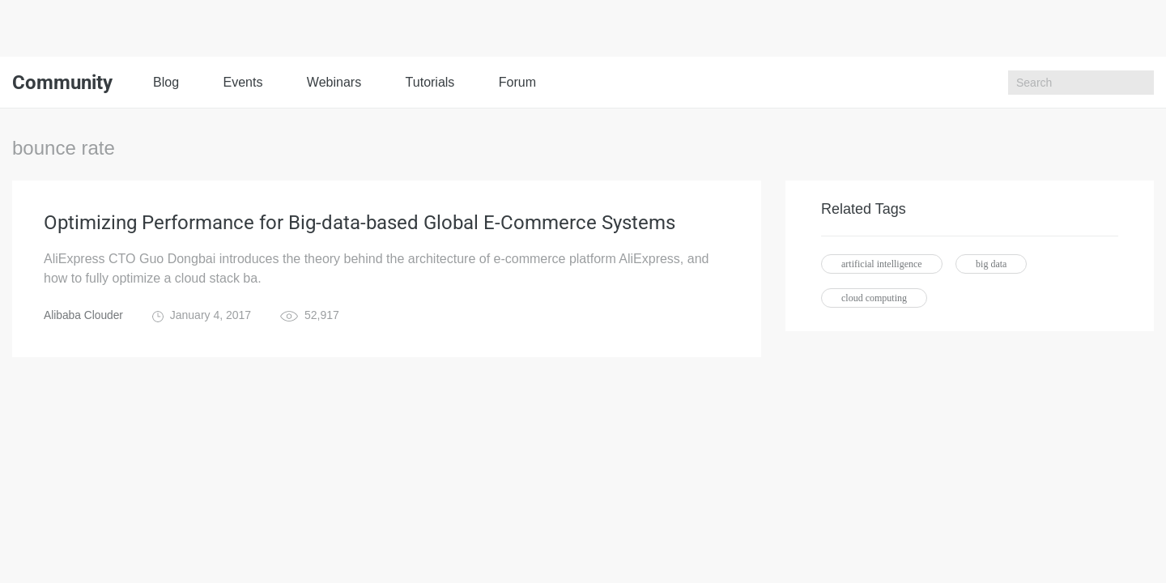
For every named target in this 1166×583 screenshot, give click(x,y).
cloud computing (874, 298)
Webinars (334, 82)
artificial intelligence (881, 264)
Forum (517, 82)
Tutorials (430, 82)
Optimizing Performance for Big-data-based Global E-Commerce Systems (359, 223)
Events (242, 82)
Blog (166, 82)
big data (991, 264)
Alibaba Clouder (84, 315)
